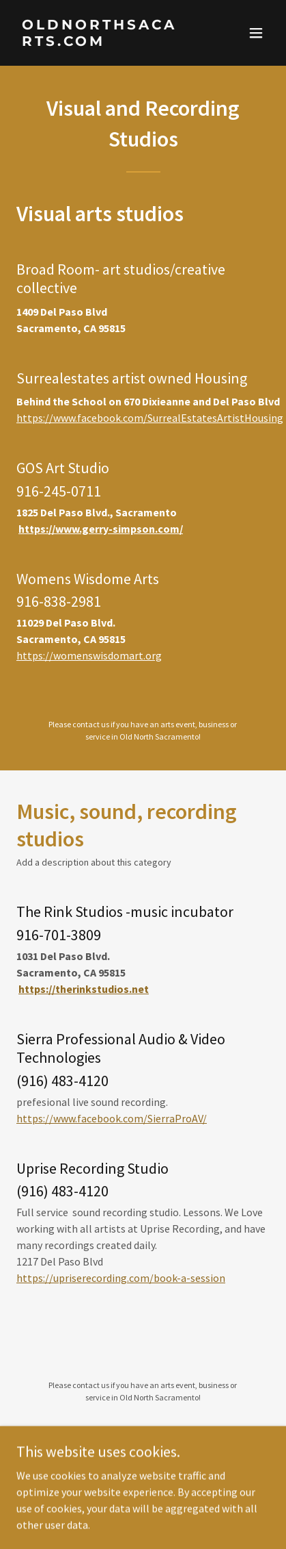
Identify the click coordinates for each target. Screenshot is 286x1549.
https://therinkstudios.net (83, 989)
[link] (105, 42)
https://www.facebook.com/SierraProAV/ (111, 1118)
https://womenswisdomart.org (89, 655)
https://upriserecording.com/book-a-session (120, 1278)
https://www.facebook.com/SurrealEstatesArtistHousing (149, 418)
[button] (256, 33)
